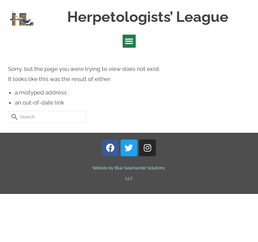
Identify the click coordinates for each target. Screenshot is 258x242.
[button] (129, 41)
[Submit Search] (13, 117)
